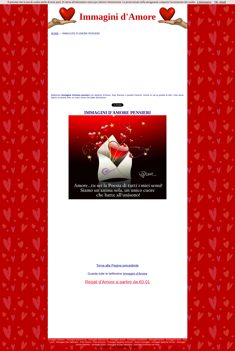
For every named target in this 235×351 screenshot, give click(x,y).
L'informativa (204, 2)
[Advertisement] (115, 65)
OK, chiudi (220, 2)
